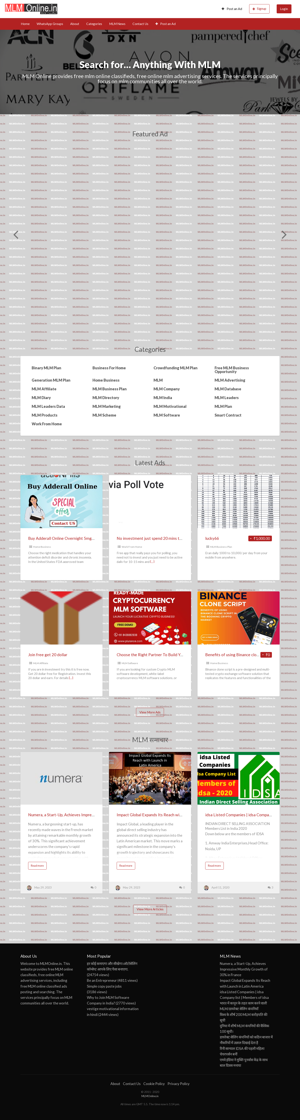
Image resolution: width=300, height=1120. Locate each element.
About (74, 24)
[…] (152, 562)
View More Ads (150, 712)
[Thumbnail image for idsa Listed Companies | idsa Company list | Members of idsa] (238, 778)
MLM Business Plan (221, 546)
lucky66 (212, 538)
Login (284, 9)
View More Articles (150, 909)
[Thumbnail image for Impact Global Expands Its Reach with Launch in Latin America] (150, 778)
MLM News (117, 24)
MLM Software (130, 663)
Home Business (42, 546)
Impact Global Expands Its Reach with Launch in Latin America (171, 814)
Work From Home (132, 546)
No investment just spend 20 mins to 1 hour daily (160, 538)
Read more (38, 867)
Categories (94, 24)
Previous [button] (15, 234)
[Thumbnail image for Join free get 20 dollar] (61, 618)
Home (25, 24)
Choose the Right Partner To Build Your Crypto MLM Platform (172, 654)
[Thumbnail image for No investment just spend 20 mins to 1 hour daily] (150, 501)
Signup (259, 9)
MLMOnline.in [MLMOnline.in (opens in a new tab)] (150, 1096)
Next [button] (284, 234)
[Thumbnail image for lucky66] (238, 501)
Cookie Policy (154, 1083)
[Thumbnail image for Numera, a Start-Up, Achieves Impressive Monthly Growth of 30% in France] (61, 778)
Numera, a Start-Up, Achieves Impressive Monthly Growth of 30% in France (94, 814)
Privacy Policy (179, 1083)
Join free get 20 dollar (47, 654)
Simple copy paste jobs (104, 986)
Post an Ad (232, 9)
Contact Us (140, 24)
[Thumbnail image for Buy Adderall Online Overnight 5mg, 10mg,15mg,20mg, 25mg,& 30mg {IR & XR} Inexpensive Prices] (61, 501)
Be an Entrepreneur (102, 980)
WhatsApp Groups (50, 24)
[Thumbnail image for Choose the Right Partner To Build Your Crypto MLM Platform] (150, 618)
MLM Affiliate (40, 663)
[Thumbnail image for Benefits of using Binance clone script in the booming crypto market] (238, 618)
